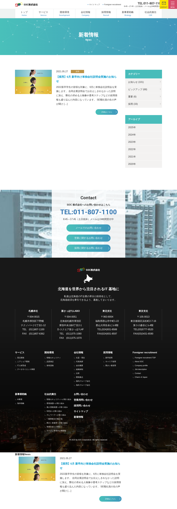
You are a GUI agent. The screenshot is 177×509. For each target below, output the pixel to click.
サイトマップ (94, 5)
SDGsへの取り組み (54, 411)
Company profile (141, 365)
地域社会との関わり (54, 427)
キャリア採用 (110, 362)
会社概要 (79, 365)
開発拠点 (79, 377)
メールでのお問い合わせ (88, 228)
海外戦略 (20, 403)
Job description (141, 369)
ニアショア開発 (23, 362)
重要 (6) (132, 96)
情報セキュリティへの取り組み (59, 399)
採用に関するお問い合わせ (88, 248)
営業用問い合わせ (83, 400)
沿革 (78, 373)
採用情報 (108, 352)
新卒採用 (108, 358)
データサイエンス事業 (26, 369)
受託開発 (20, 358)
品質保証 (50, 362)
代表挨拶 (79, 362)
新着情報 (78, 417)
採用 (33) (133, 104)
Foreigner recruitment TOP (145, 358)
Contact (138, 373)
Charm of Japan (141, 377)
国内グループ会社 (83, 381)
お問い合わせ (81, 394)
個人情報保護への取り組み (57, 407)
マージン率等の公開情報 (56, 431)
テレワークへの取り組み (56, 415)
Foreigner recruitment (112, 5)
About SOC (139, 362)
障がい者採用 (110, 365)
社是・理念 (80, 358)
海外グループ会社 (83, 385)
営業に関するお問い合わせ (88, 238)
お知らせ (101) (136, 82)
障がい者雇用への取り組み (57, 423)
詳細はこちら (106, 112)
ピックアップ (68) (137, 89)
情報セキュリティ (54, 358)
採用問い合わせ (82, 405)
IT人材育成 (21, 365)
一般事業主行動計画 (54, 419)
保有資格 (50, 365)
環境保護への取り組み (55, 403)
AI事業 (19, 399)
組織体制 (79, 369)
